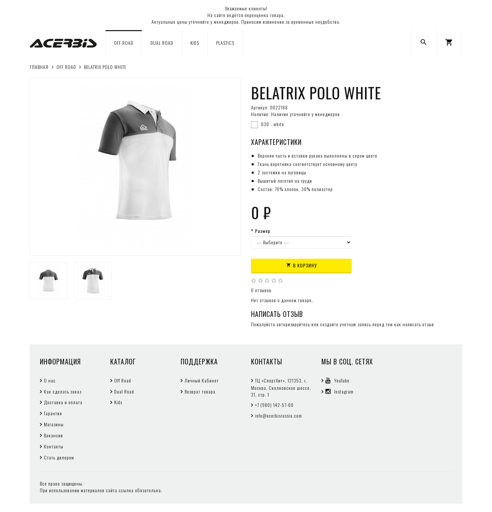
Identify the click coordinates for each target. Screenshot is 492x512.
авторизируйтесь (293, 324)
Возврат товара (200, 391)
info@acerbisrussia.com (278, 415)
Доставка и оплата (63, 402)
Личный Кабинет (202, 380)
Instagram (339, 391)
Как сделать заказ (62, 391)
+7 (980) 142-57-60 (274, 404)
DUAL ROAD (161, 42)
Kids (118, 402)
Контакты (53, 446)
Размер (262, 231)
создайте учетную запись (345, 324)
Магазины (54, 424)
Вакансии (53, 435)
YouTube (337, 380)
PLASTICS (225, 42)
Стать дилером (59, 457)
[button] (449, 43)
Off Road (122, 380)
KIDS (194, 42)
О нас (50, 380)
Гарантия (53, 413)
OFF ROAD (123, 42)
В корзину (301, 265)
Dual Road (124, 391)
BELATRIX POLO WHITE (105, 66)
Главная (39, 66)
